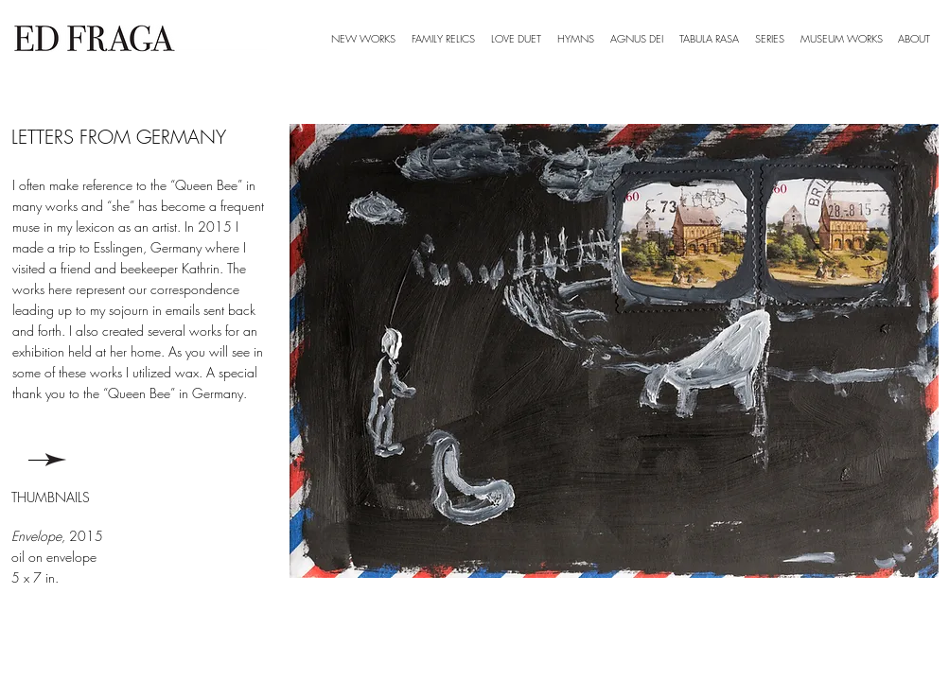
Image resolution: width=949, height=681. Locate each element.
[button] (770, 38)
